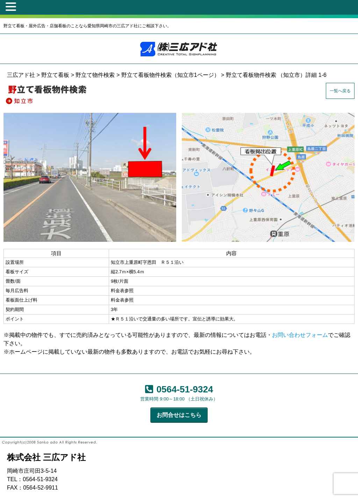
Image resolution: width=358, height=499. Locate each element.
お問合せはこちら (179, 415)
